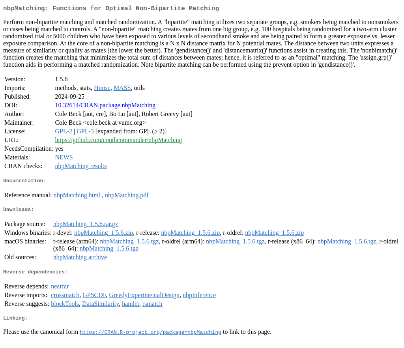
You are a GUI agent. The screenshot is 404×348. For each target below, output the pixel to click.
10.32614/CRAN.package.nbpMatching (105, 106)
